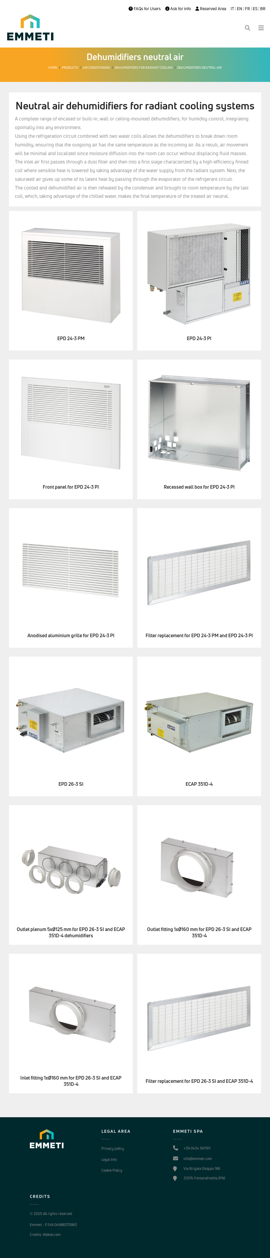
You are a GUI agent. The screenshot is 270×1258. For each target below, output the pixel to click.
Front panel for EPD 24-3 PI (71, 487)
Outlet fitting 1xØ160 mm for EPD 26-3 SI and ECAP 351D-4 (199, 932)
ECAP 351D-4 (199, 784)
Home (52, 67)
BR (263, 8)
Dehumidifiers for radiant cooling (144, 67)
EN (239, 8)
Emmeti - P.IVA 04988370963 (53, 1224)
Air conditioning (96, 67)
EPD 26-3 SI (71, 784)
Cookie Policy (111, 1170)
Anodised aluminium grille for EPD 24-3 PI (71, 635)
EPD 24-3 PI (199, 338)
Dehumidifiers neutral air (199, 67)
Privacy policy (112, 1148)
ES (255, 8)
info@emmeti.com (197, 1158)
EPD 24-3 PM (71, 338)
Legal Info (109, 1159)
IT (232, 8)
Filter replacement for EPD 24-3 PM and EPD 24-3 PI (199, 635)
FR (247, 8)
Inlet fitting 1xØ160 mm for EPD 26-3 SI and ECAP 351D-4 (70, 1081)
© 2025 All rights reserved (51, 1213)
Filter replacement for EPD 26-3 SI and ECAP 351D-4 (199, 1081)
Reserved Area (210, 8)
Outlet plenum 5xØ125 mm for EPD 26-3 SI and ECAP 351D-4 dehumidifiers (71, 932)
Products (70, 67)
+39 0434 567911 (196, 1148)
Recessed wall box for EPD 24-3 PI (199, 487)
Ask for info (178, 8)
